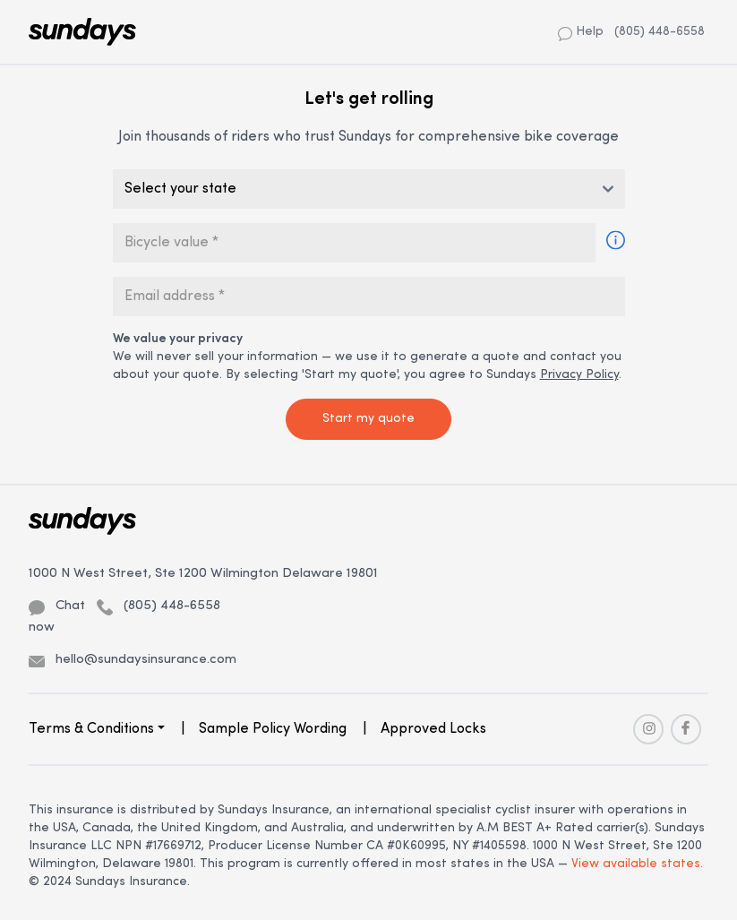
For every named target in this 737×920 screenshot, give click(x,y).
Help (581, 32)
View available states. (637, 864)
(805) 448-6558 (659, 32)
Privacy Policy (579, 375)
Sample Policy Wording (273, 729)
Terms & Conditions (91, 729)
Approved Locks (433, 729)
